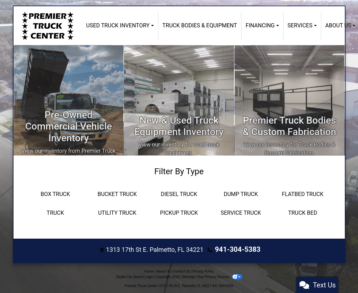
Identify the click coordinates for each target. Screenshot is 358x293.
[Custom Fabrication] (289, 100)
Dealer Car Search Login (134, 275)
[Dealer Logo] (48, 25)
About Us (163, 270)
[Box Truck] (55, 194)
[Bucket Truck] (117, 194)
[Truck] (55, 213)
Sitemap (188, 275)
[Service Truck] (241, 213)
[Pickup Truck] (179, 213)
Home (149, 270)
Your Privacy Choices (219, 275)
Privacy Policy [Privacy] (203, 270)
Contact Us (181, 270)
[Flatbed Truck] (302, 194)
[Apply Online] (179, 100)
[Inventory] (69, 100)
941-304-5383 (237, 248)
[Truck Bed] (302, 213)
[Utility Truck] (117, 213)
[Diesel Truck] (179, 194)
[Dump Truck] (241, 194)
